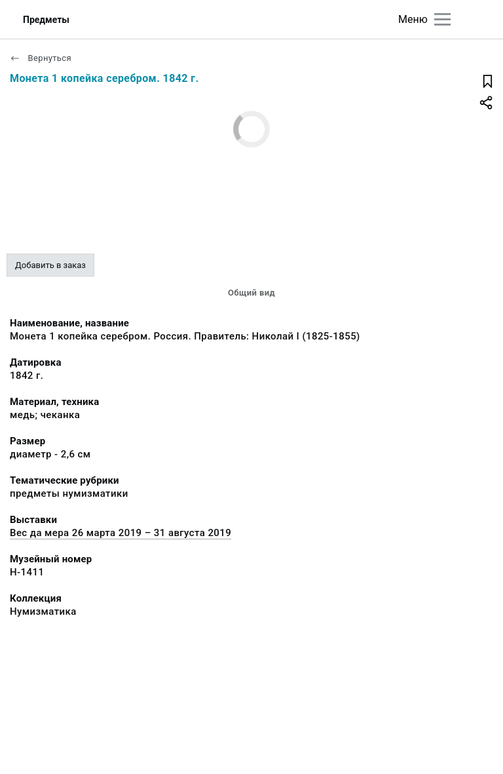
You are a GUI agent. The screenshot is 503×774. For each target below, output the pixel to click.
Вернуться (40, 58)
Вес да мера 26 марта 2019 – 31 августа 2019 (120, 533)
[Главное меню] (442, 19)
